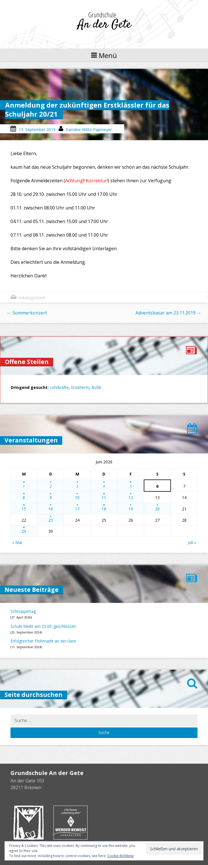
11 (104, 497)
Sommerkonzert (27, 313)
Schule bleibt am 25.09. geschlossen (43, 626)
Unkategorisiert (32, 297)
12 (130, 497)
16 (50, 508)
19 (130, 508)
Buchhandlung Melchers (28, 822)
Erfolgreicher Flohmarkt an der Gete (43, 641)
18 (104, 508)
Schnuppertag (23, 611)
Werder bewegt (70, 822)
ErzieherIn (80, 387)
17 (77, 508)
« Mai (17, 542)
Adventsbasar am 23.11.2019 (168, 313)
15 (24, 508)
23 (50, 520)
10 (77, 497)
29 (24, 531)
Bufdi (96, 387)
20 (157, 508)
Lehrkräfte (59, 387)
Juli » (192, 542)
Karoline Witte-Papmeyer (89, 129)
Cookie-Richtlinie (120, 855)
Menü (104, 55)
